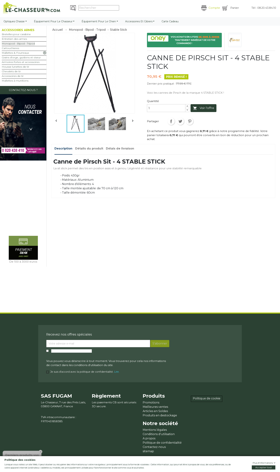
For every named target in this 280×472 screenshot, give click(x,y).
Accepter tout (263, 467)
